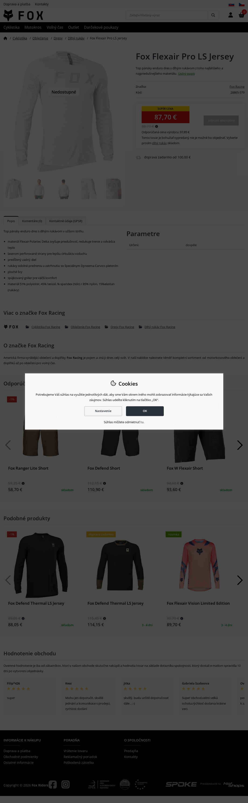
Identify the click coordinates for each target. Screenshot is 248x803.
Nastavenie (103, 411)
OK (145, 411)
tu (141, 422)
